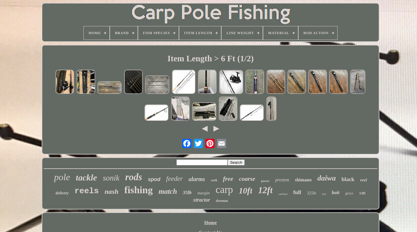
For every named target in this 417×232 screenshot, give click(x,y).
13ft (362, 193)
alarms (197, 179)
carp (224, 189)
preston (282, 179)
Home (210, 222)
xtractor (201, 200)
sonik (111, 178)
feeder (174, 178)
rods (133, 177)
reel (363, 180)
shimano (303, 179)
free (228, 178)
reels (86, 191)
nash (111, 191)
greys (349, 193)
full (297, 192)
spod (154, 179)
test (324, 194)
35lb (187, 192)
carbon (282, 194)
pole (62, 177)
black (348, 179)
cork (214, 180)
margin (203, 193)
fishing (138, 190)
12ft (265, 190)
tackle (86, 177)
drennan (222, 201)
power (265, 181)
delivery (62, 193)
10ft (246, 190)
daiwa (326, 178)
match (167, 191)
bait (335, 192)
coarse (247, 178)
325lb (311, 193)
